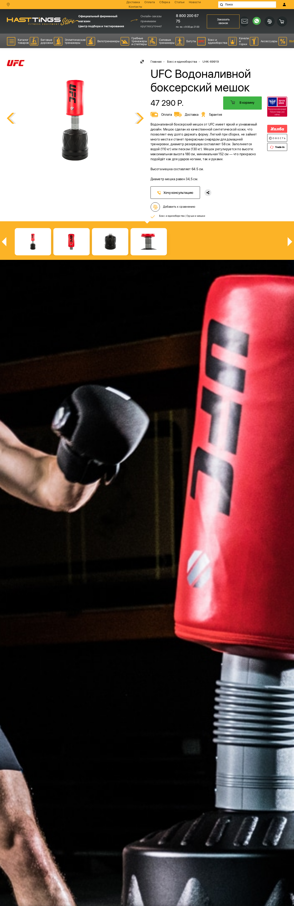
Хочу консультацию (175, 192)
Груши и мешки (196, 215)
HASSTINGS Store (42, 21)
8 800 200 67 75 (187, 18)
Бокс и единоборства (172, 215)
